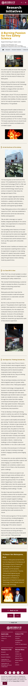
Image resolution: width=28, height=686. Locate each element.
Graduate (17, 638)
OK (5, 683)
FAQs (2, 640)
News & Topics (19, 658)
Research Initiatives (14, 9)
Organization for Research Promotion (6, 660)
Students (17, 651)
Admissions (18, 636)
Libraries (17, 664)
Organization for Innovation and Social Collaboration (6, 665)
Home (3, 49)
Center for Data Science (21, 644)
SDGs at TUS (18, 656)
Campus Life (18, 654)
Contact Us (3, 638)
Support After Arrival (6, 636)
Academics (17, 642)
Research (8, 49)
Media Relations (19, 660)
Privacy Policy (16, 681)
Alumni (16, 662)
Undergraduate (18, 640)
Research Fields (5, 654)
